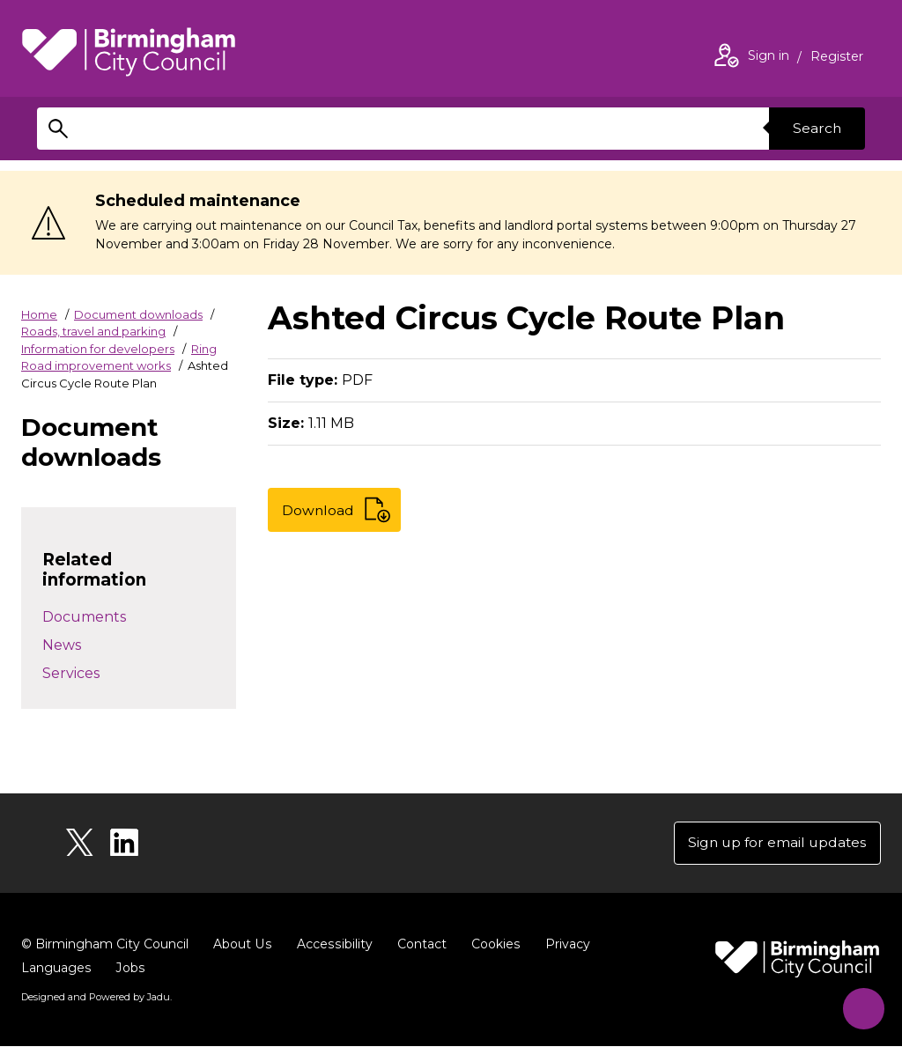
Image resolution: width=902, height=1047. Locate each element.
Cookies (492, 945)
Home (39, 314)
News (61, 645)
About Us (241, 945)
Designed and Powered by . (96, 998)
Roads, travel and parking (93, 331)
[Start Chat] (860, 1005)
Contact (418, 945)
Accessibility (332, 945)
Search (815, 128)
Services (71, 673)
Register (836, 58)
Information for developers (97, 349)
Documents (84, 616)
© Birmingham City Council (105, 945)
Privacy (563, 945)
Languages (56, 969)
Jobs (129, 969)
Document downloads (138, 314)
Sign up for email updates (775, 843)
